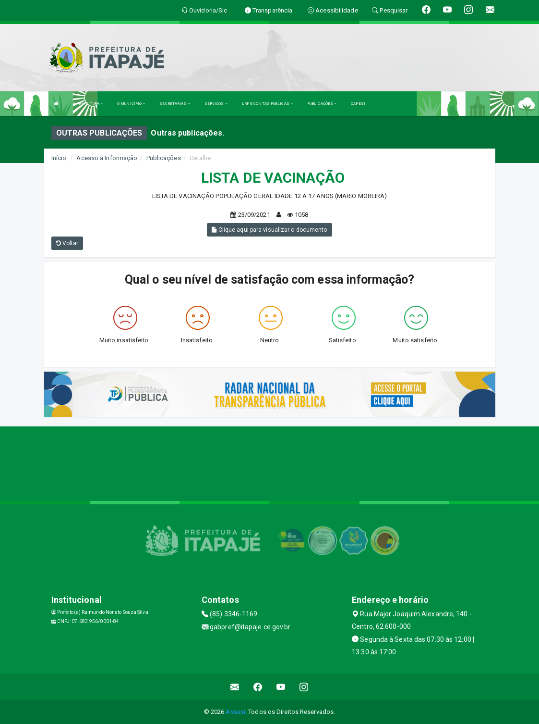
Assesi (235, 711)
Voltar (67, 243)
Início (59, 158)
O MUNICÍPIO (131, 103)
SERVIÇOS (216, 103)
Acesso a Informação (106, 158)
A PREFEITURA (88, 103)
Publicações (163, 158)
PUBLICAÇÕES (321, 103)
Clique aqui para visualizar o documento (269, 229)
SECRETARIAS (174, 103)
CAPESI (358, 103)
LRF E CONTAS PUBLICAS (267, 103)
